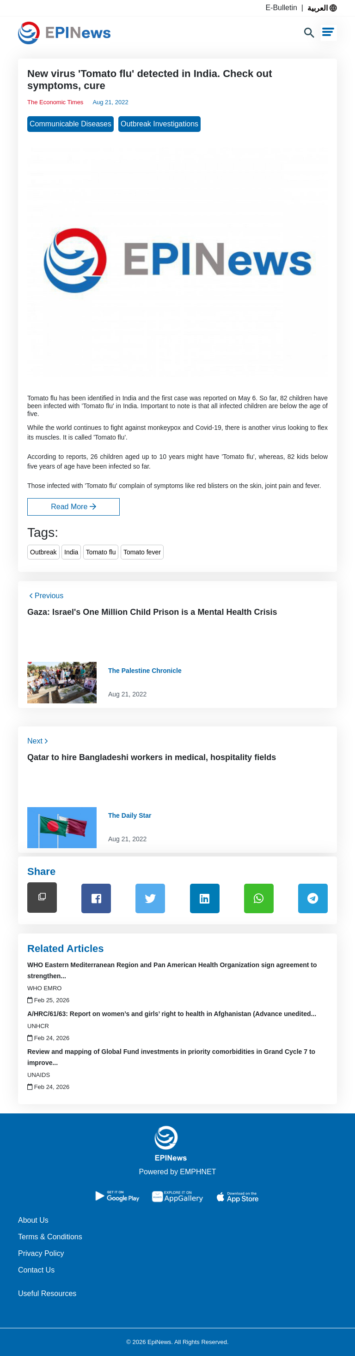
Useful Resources (47, 1293)
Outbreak (43, 552)
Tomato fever (142, 552)
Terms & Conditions (50, 1237)
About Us (33, 1220)
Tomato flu (101, 552)
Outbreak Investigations (159, 124)
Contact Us (36, 1270)
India (71, 552)
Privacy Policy (41, 1253)
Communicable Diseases (70, 124)
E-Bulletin (283, 8)
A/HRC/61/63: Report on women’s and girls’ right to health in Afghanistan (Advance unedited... (171, 1013)
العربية (322, 8)
